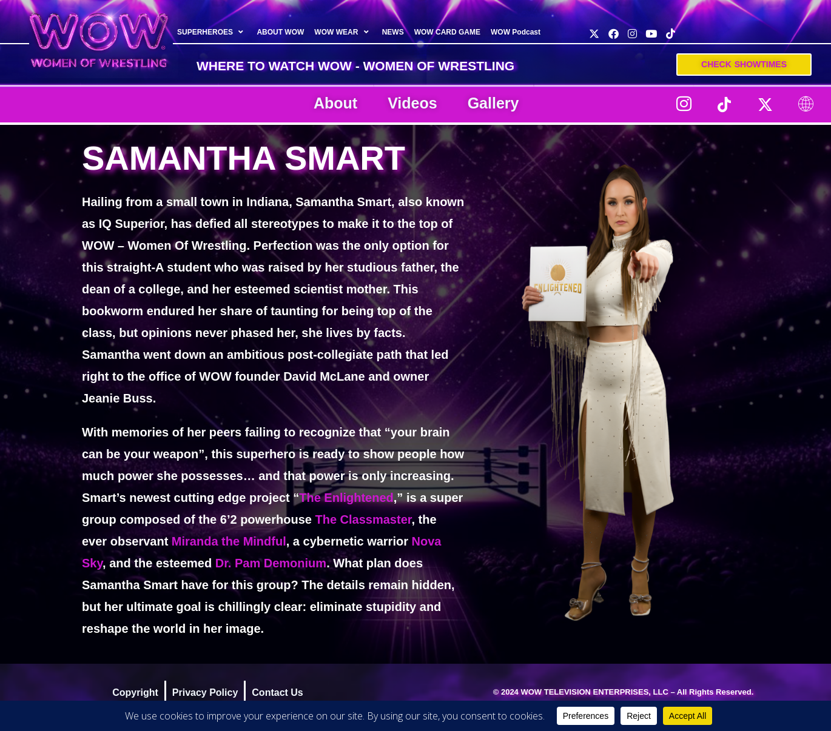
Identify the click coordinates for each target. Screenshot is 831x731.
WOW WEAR (342, 32)
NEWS (393, 32)
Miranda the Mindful (229, 541)
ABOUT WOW (280, 32)
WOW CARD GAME (447, 32)
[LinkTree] (805, 104)
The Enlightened (346, 497)
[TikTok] (724, 104)
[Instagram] (684, 104)
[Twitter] (765, 104)
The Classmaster (363, 519)
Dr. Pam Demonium (270, 563)
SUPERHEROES (211, 32)
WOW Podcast (515, 32)
